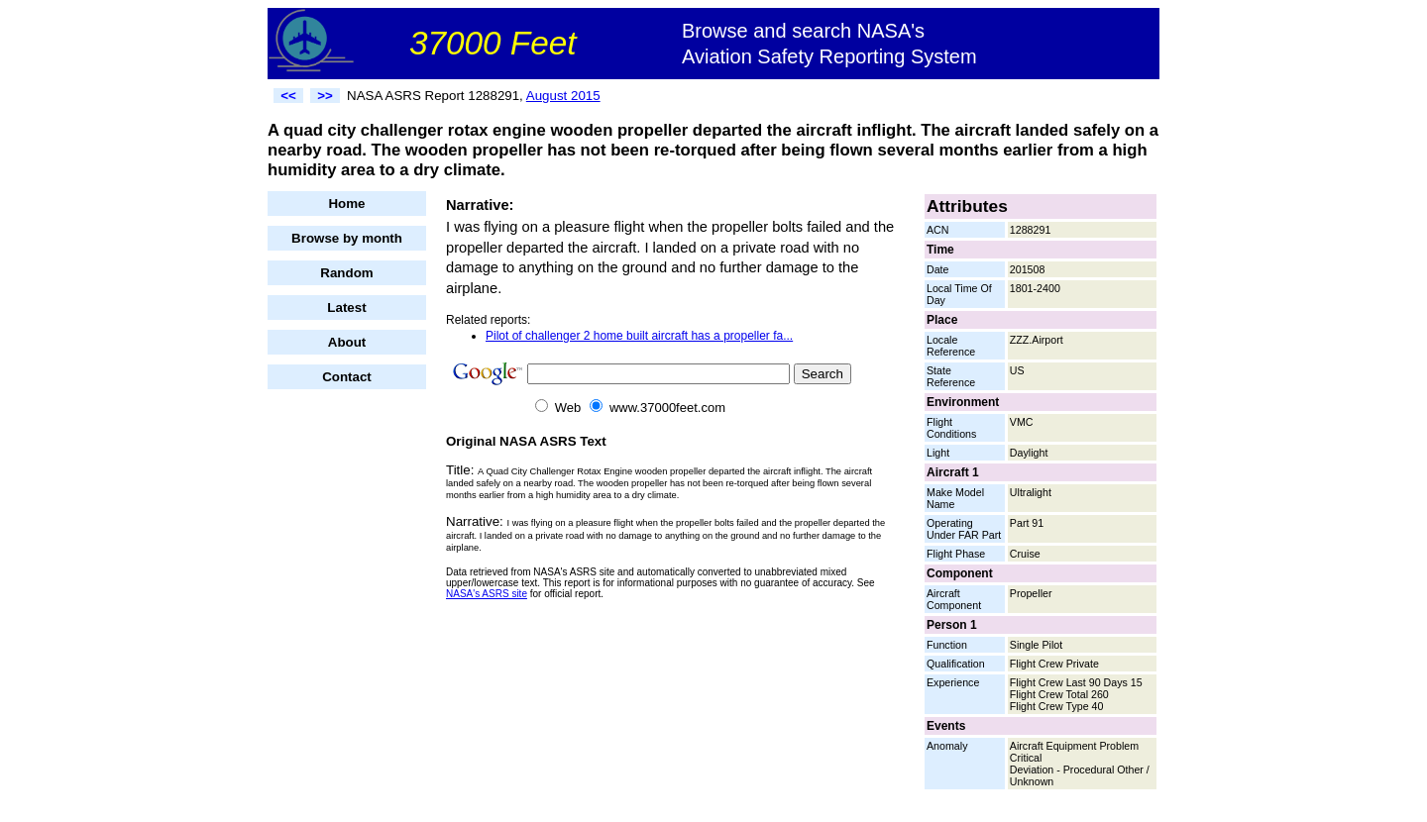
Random (346, 272)
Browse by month (346, 238)
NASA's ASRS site (486, 593)
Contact (347, 376)
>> (325, 95)
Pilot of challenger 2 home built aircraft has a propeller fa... (639, 336)
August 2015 (563, 95)
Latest (346, 307)
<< (288, 95)
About (347, 342)
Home (346, 203)
